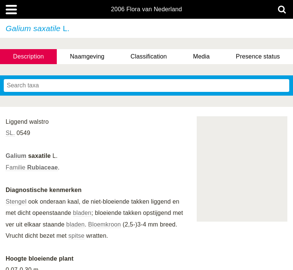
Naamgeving (87, 56)
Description (28, 56)
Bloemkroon (104, 224)
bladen (82, 213)
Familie (32, 167)
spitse (76, 235)
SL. (10, 133)
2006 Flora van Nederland (146, 9)
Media (201, 56)
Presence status (258, 56)
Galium (16, 156)
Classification (149, 56)
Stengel (16, 201)
